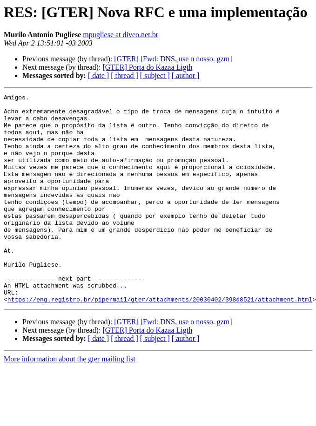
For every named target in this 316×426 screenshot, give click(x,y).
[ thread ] (124, 75)
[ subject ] (155, 75)
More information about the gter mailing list (69, 401)
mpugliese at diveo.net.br (120, 35)
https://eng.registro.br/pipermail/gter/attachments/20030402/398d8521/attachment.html (159, 341)
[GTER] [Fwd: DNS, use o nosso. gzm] (173, 59)
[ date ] (98, 75)
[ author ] (186, 75)
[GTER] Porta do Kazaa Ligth (147, 67)
